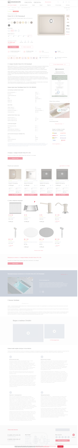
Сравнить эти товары (65, 165)
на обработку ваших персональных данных (49, 446)
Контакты (68, 5)
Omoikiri (9, 7)
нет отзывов (11, 9)
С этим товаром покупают (58, 64)
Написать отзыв (15, 158)
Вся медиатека (54, 334)
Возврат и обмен (37, 434)
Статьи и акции (58, 5)
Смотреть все (64, 274)
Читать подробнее (56, 144)
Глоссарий (27, 434)
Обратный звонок (13, 424)
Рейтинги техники (47, 436)
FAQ (44, 431)
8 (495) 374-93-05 (28, 2)
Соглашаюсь (60, 446)
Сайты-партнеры (47, 434)
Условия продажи (28, 431)
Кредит (41, 5)
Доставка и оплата (23, 5)
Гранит (19, 7)
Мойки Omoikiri (14, 7)
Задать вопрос (15, 263)
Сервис (33, 5)
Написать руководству (62, 435)
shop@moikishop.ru (59, 439)
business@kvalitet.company (61, 441)
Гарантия (49, 5)
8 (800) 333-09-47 (37, 2)
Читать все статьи (59, 123)
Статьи (35, 437)
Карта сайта (46, 437)
